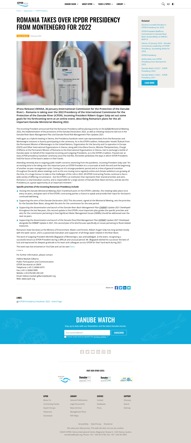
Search (126, 404)
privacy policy (100, 336)
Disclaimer (108, 424)
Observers (47, 412)
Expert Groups (49, 408)
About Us (47, 400)
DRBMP (103, 207)
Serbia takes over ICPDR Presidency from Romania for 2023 (154, 62)
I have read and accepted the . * (87, 336)
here (72, 246)
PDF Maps (74, 415)
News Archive (75, 408)
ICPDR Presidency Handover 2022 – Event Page (40, 301)
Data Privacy (96, 424)
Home (19, 11)
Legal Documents (77, 404)
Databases (101, 404)
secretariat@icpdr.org (73, 434)
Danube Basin (70, 4)
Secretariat (47, 415)
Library (120, 4)
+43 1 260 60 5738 (98, 434)
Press (99, 408)
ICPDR (108, 129)
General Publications (78, 400)
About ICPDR (87, 4)
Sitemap (127, 408)
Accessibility (83, 424)
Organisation (28, 11)
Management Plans (78, 412)
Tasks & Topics (104, 4)
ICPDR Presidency (42, 11)
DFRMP (102, 220)
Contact (100, 400)
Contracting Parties (51, 404)
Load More (149, 82)
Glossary (127, 400)
